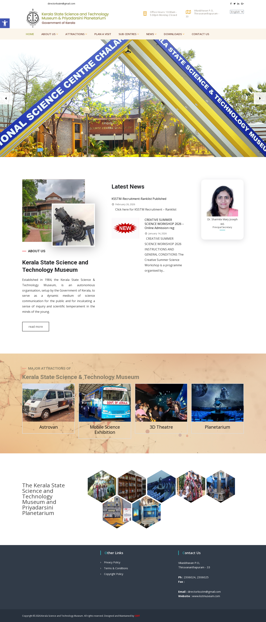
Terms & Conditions (116, 568)
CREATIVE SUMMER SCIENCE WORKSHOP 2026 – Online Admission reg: (164, 224)
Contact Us (200, 34)
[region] (133, 98)
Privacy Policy (112, 562)
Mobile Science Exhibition (105, 429)
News (150, 34)
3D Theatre (161, 427)
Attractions (74, 34)
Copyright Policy (113, 574)
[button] (5, 23)
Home (30, 34)
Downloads (173, 34)
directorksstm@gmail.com (61, 3)
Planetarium (217, 427)
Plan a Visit (102, 34)
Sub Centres (127, 34)
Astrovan (48, 427)
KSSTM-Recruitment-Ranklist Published (139, 199)
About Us (48, 34)
